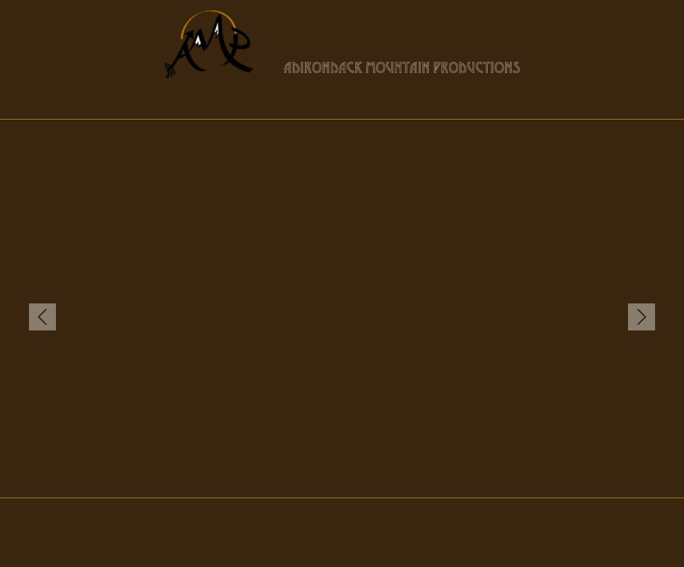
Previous (42, 317)
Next (641, 317)
